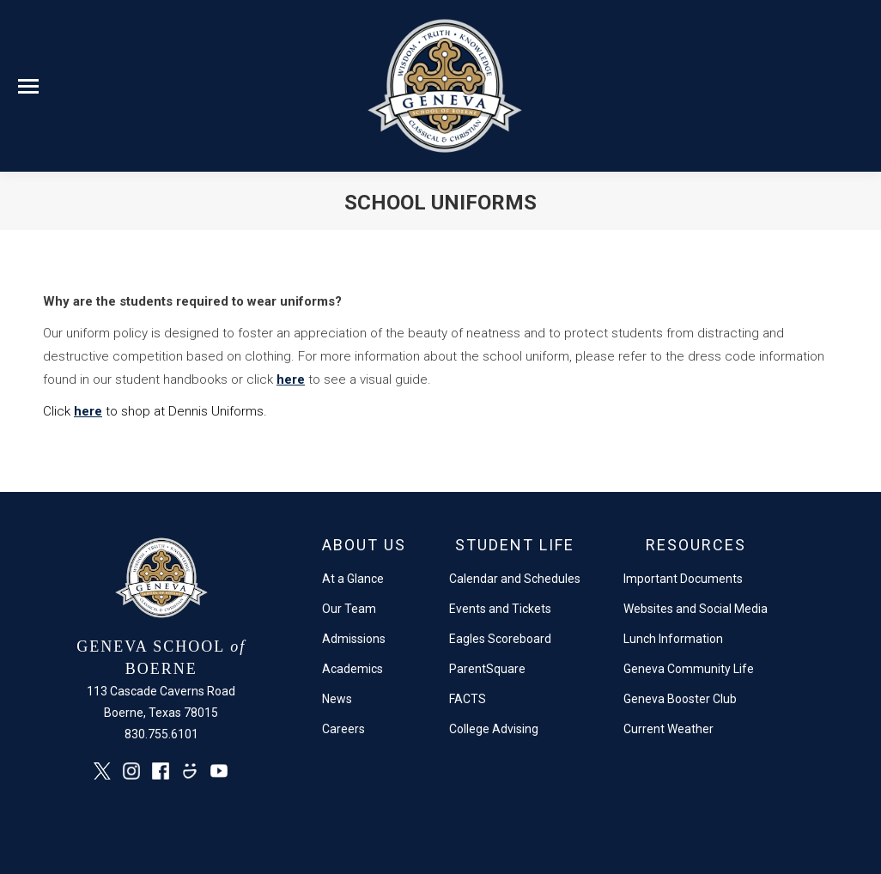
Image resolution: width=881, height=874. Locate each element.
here (290, 379)
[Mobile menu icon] (28, 86)
